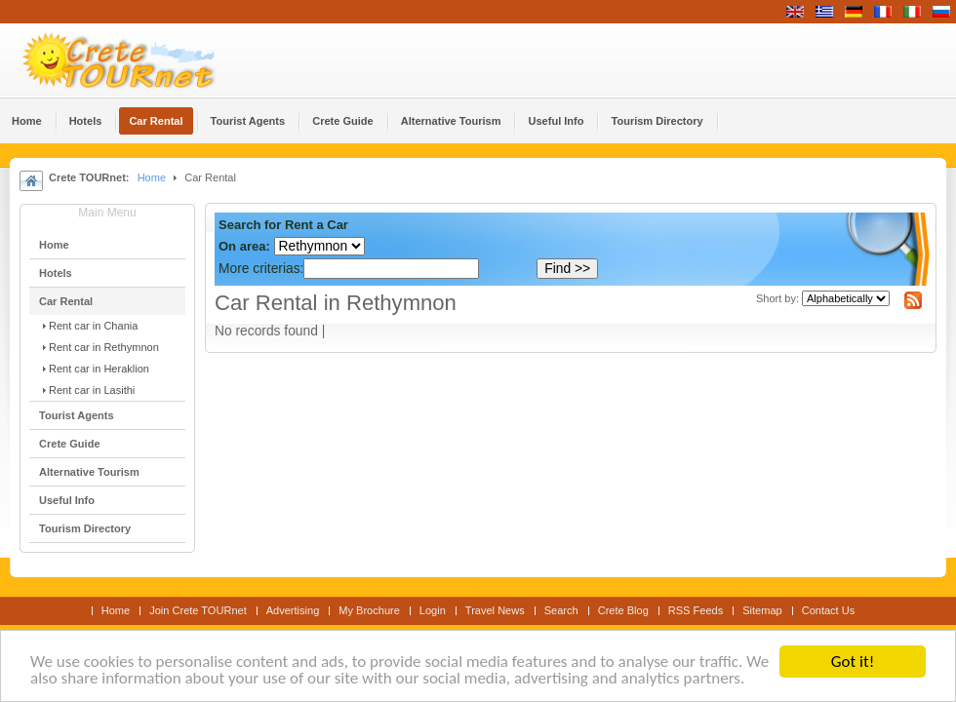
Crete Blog (623, 610)
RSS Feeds (695, 610)
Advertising (293, 610)
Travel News (495, 610)
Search (561, 610)
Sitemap (761, 610)
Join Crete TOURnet (198, 610)
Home (152, 177)
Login (432, 610)
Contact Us (829, 610)
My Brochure (369, 610)
